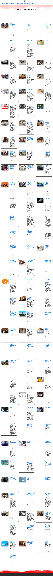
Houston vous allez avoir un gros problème (47, 199)
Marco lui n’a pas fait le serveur (30, 151)
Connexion (32, 3)
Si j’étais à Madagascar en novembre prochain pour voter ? (48, 122)
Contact (25, 3)
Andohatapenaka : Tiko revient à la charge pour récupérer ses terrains (30, 231)
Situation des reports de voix (12, 525)
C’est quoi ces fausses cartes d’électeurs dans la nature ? (48, 424)
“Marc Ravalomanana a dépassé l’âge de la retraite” (30, 526)
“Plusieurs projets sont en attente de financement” (30, 280)
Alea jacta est (47, 407)
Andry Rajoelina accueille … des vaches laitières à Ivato (30, 167)
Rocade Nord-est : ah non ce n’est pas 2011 (48, 215)
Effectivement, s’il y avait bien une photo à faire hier (13, 330)
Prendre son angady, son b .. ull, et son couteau (48, 247)
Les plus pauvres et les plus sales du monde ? (13, 60)
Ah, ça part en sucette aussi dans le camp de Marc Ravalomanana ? (30, 200)
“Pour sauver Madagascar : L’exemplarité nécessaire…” (47, 526)
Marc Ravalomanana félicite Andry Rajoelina (48, 313)
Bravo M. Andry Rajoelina (48, 329)
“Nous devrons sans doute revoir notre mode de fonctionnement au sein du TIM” (13, 313)
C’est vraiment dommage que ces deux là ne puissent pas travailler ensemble (12, 495)
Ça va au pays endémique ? (30, 60)
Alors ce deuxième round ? (30, 442)
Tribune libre (17, 3)
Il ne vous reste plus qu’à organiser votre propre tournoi (48, 90)
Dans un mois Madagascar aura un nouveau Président (30, 543)
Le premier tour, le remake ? (48, 393)
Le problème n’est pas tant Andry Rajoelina (13, 478)
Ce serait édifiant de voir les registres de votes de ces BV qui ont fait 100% (48, 362)
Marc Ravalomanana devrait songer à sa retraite (13, 152)
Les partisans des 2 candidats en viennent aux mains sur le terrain (48, 443)
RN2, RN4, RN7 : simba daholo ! (30, 215)
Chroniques (3, 3)
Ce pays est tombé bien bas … (30, 104)
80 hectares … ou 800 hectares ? (48, 230)
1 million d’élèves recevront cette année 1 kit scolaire (13, 199)
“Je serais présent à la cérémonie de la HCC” (13, 345)
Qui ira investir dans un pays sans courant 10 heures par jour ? (13, 280)
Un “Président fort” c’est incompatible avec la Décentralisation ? (30, 425)
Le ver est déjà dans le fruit (12, 121)
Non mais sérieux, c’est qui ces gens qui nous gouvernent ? (13, 184)
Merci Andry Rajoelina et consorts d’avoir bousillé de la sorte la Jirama (48, 513)
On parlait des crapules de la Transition (12, 423)
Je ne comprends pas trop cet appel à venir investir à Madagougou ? (30, 184)
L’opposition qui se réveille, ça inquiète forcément (13, 167)
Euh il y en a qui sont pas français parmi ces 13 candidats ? (13, 90)
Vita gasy (46, 40)
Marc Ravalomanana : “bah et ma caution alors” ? (13, 41)
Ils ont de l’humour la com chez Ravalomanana (30, 479)
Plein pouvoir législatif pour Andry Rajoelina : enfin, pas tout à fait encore (13, 298)
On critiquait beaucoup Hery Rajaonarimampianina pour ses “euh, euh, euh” (13, 247)
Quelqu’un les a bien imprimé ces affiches (13, 461)
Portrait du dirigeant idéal (12, 542)
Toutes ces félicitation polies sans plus (13, 75)
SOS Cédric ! (12, 137)
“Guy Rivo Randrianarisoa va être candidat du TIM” (13, 262)
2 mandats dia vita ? (47, 377)
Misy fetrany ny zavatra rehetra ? (30, 377)
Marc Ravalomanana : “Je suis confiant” (13, 408)
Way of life (21, 3)
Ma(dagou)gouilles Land (48, 166)
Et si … (46, 103)
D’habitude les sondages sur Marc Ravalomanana (30, 345)
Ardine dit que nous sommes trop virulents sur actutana (30, 297)
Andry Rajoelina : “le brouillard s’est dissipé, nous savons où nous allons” (48, 281)
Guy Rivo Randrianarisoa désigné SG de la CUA (30, 247)
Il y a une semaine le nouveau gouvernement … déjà (48, 184)
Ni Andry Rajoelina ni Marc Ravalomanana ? (30, 138)
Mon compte (28, 3)
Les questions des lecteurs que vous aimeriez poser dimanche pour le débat (30, 462)
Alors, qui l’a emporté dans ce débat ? (30, 512)
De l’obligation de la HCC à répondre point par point (13, 361)
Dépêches (6, 3)
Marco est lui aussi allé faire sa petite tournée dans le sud (48, 152)
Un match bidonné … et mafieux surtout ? (13, 104)
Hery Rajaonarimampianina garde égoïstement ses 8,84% (13, 556)
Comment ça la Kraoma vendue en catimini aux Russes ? (48, 262)
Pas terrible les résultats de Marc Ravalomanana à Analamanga (30, 393)
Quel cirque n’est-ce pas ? (47, 74)
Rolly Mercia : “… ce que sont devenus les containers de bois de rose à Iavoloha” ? (48, 495)
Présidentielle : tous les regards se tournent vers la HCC (30, 361)
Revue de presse (11, 3)
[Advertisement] (26, 16)
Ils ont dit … (29, 328)
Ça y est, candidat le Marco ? (29, 24)
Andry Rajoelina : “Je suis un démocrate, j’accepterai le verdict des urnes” (30, 409)
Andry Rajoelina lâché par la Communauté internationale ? (48, 479)
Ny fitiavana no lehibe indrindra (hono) (30, 75)
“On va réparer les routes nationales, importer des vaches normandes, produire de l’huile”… (12, 217)
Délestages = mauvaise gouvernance (29, 121)
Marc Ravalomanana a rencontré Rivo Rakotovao (13, 393)
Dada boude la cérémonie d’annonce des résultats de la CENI (47, 345)
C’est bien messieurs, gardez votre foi (48, 297)
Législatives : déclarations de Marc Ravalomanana (30, 41)
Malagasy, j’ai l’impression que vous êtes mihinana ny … (30, 90)
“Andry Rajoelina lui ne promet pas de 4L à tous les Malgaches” (30, 495)
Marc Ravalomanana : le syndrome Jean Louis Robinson (13, 25)
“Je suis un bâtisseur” (47, 542)
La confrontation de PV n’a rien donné (13, 378)
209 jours (46, 137)
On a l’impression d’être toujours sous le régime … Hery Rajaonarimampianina (30, 262)
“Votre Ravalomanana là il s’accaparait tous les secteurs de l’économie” (13, 231)
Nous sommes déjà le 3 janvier (48, 60)
